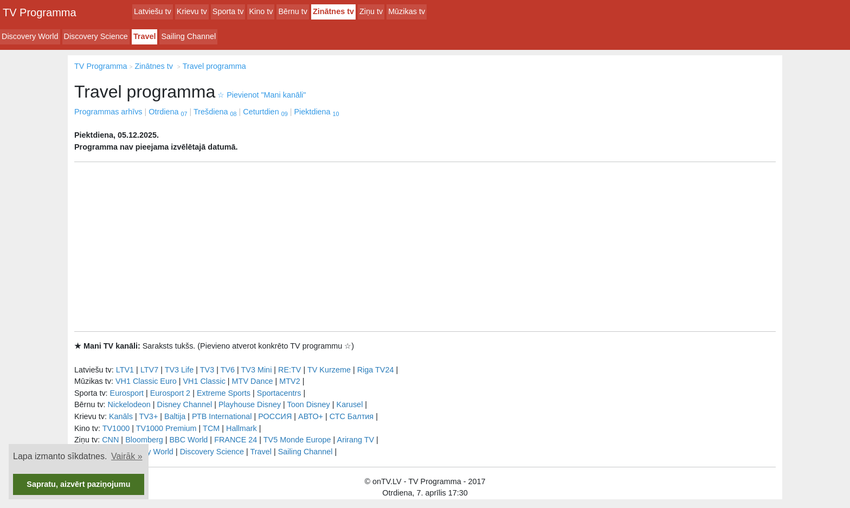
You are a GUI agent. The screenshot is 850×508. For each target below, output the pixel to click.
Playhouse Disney (249, 404)
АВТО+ (310, 416)
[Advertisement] (425, 247)
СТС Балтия (352, 416)
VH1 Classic (204, 381)
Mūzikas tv (406, 11)
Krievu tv (192, 11)
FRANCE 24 (235, 439)
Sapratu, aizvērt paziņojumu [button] (78, 484)
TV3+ (148, 416)
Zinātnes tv (333, 11)
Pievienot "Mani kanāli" (261, 95)
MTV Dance (252, 381)
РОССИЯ (275, 416)
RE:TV (289, 369)
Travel (144, 36)
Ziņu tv (371, 11)
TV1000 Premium (166, 428)
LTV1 (125, 369)
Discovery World (30, 36)
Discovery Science (96, 36)
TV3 (207, 369)
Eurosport (127, 393)
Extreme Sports (223, 393)
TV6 (228, 369)
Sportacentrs (279, 393)
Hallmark (241, 428)
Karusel (350, 404)
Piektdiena (316, 111)
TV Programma (39, 12)
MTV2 (289, 381)
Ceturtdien (265, 111)
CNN (110, 439)
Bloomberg (144, 439)
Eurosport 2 (170, 393)
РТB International (222, 416)
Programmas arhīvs (108, 111)
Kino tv (261, 11)
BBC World (188, 439)
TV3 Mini (256, 369)
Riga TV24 (375, 369)
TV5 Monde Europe (297, 439)
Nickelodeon (129, 404)
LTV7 (149, 369)
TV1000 (116, 428)
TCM (211, 428)
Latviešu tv (152, 11)
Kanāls (121, 416)
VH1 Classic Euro (146, 381)
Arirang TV (356, 439)
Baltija (174, 416)
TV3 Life (179, 369)
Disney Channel (184, 404)
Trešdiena (215, 111)
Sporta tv (228, 11)
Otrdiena (168, 111)
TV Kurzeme (329, 369)
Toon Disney (308, 404)
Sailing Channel (188, 36)
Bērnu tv (292, 11)
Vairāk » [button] (127, 456)
